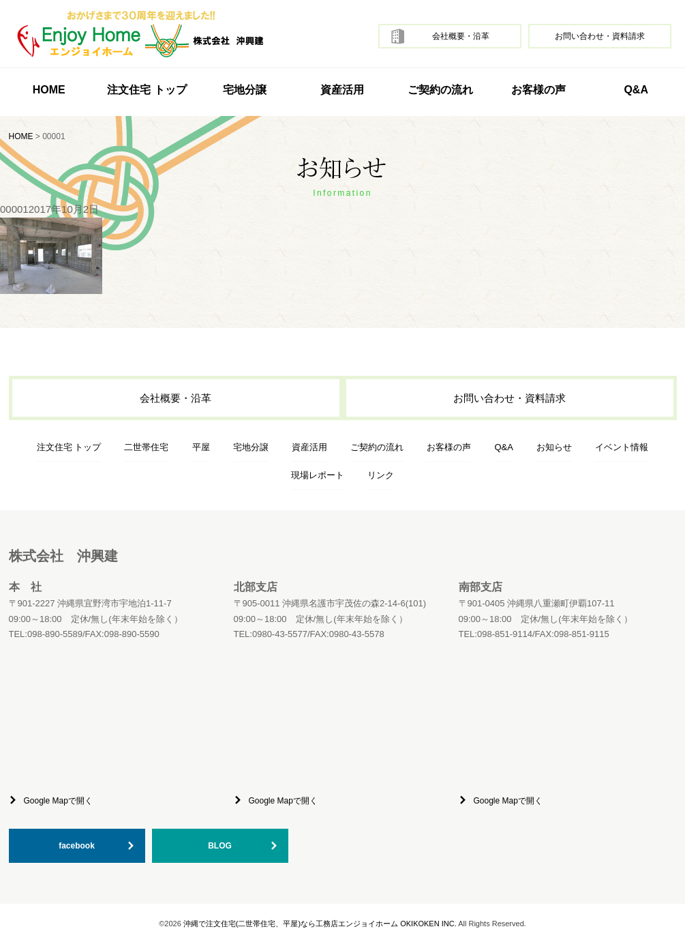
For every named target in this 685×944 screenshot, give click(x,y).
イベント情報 (621, 447)
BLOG (220, 846)
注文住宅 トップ (69, 447)
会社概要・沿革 (460, 36)
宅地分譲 (245, 89)
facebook (77, 846)
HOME (49, 89)
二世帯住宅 (146, 447)
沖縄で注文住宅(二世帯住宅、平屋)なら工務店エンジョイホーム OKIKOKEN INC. (320, 923)
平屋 (201, 447)
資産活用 (342, 89)
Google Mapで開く (58, 801)
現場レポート (317, 475)
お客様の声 (538, 89)
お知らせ (554, 447)
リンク (380, 475)
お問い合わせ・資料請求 (600, 36)
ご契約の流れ (440, 89)
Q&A (636, 89)
